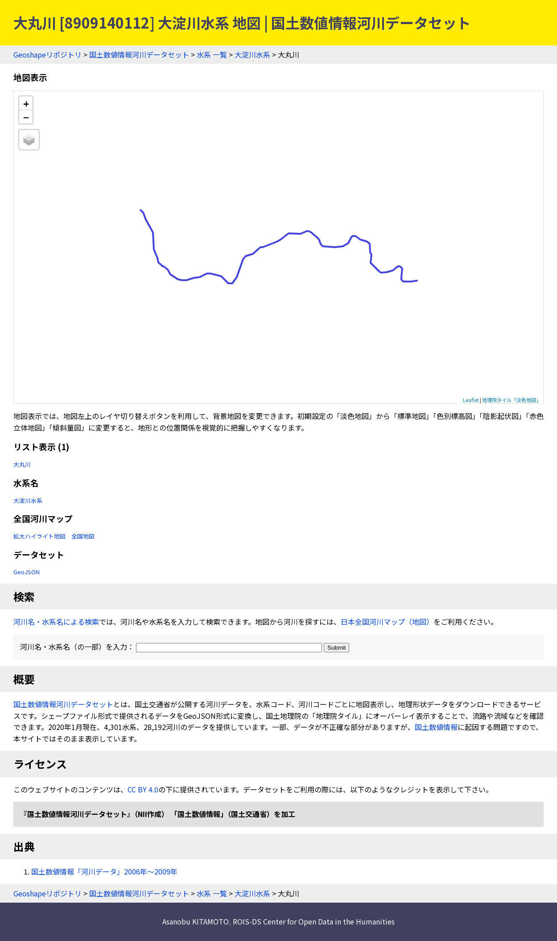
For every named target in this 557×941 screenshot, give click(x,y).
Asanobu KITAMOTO (195, 921)
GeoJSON (26, 572)
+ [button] (26, 103)
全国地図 (83, 536)
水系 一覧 (212, 54)
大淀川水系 (252, 54)
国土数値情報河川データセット (139, 54)
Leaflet (471, 399)
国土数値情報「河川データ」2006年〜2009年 (104, 871)
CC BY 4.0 (143, 789)
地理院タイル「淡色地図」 (511, 399)
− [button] (26, 117)
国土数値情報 (436, 726)
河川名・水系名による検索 (56, 621)
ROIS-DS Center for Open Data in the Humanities (314, 921)
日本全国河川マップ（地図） (387, 621)
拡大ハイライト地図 (39, 536)
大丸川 (22, 464)
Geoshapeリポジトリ (47, 54)
